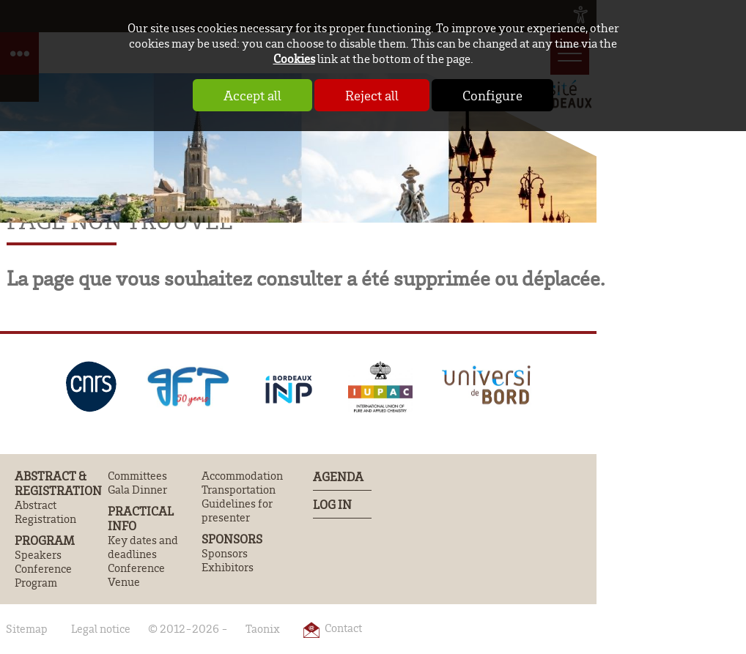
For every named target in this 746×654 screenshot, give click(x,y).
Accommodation (242, 476)
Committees (137, 476)
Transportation (239, 490)
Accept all (252, 95)
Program (45, 540)
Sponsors (232, 539)
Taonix (262, 629)
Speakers (38, 555)
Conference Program (43, 576)
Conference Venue (136, 575)
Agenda (338, 476)
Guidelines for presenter (237, 510)
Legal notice (100, 629)
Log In (332, 504)
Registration (45, 519)
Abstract (35, 505)
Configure (492, 95)
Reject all (372, 95)
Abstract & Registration (58, 483)
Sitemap (27, 629)
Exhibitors (228, 567)
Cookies (294, 58)
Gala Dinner (137, 490)
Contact (343, 628)
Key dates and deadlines (143, 547)
